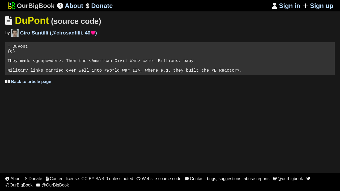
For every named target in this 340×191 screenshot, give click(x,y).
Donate (99, 6)
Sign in (286, 5)
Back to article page (28, 88)
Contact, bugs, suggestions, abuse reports (227, 178)
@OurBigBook (52, 185)
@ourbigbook (288, 178)
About (70, 5)
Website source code (159, 178)
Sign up (318, 5)
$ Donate (33, 178)
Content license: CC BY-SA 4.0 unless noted (89, 178)
